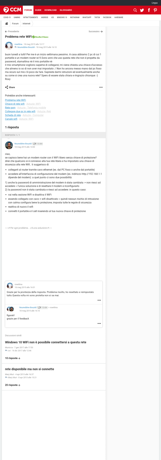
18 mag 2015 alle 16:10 (46, 47)
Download (50, 10)
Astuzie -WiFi (33, 103)
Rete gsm (10, 107)
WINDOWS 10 (62, 17)
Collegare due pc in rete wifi (20, 111)
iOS (52, 17)
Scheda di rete (13, 115)
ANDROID (44, 17)
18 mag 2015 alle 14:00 (24, 147)
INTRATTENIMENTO (30, 17)
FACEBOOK (107, 17)
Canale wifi (11, 118)
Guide (38, 10)
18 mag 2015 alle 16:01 (25, 287)
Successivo (94, 31)
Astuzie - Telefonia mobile (31, 107)
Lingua (155, 3)
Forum (28, 10)
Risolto (38, 37)
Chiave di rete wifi (15, 103)
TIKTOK (97, 17)
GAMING (17, 17)
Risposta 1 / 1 (12, 135)
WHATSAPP (87, 17)
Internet (26, 23)
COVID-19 (7, 17)
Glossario (66, 10)
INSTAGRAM (74, 17)
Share (12, 87)
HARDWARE (118, 17)
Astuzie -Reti (44, 111)
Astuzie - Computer (33, 115)
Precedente (13, 31)
